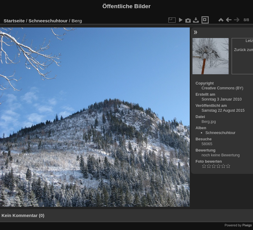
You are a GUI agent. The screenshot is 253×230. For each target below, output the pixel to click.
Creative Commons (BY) (222, 88)
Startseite (14, 20)
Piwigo (247, 225)
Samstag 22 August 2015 (223, 110)
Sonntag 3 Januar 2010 (221, 99)
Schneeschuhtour (48, 20)
